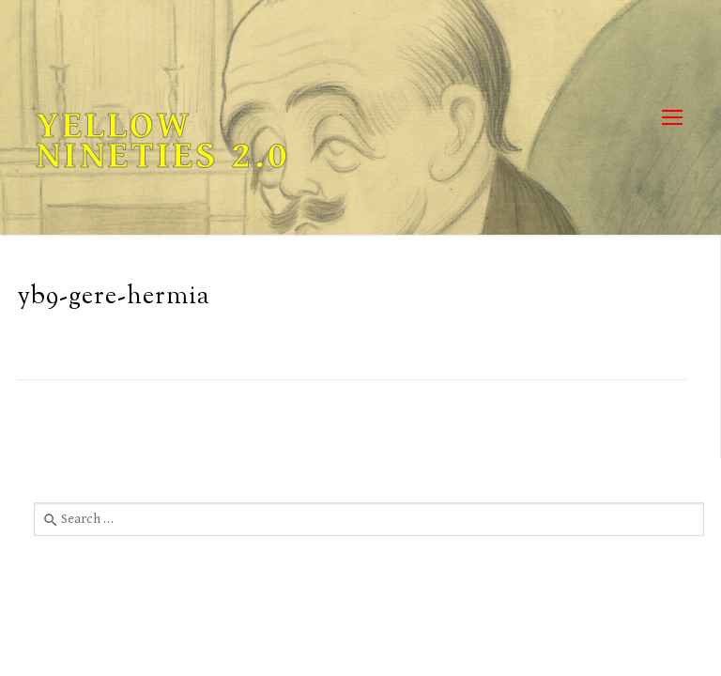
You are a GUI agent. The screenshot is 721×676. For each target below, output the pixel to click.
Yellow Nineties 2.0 (163, 141)
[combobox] (369, 519)
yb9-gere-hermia (113, 297)
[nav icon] (671, 118)
